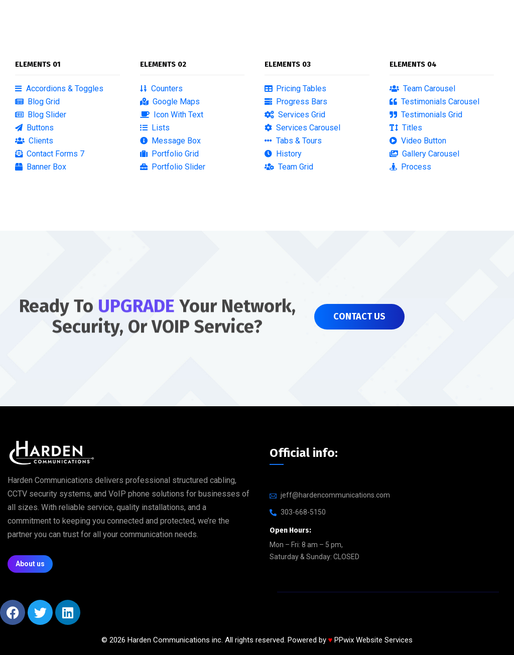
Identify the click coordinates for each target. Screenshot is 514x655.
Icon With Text (171, 114)
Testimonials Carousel (434, 101)
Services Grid (295, 114)
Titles (406, 127)
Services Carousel (302, 127)
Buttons (34, 127)
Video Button (418, 140)
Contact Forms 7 (49, 153)
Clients (34, 140)
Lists (155, 127)
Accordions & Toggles (59, 88)
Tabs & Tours (293, 140)
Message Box (170, 140)
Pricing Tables (295, 88)
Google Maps (170, 101)
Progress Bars (296, 101)
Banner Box (40, 167)
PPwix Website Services (373, 639)
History (283, 153)
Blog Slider (40, 114)
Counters (161, 88)
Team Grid (289, 167)
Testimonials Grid (426, 114)
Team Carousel (422, 88)
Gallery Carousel (424, 153)
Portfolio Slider (172, 167)
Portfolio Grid (169, 153)
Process (410, 167)
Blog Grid (37, 101)
